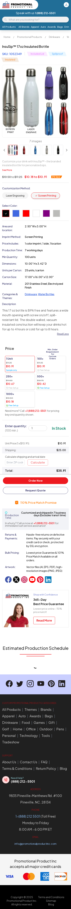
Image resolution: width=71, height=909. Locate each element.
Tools (45, 735)
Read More (44, 620)
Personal (9, 735)
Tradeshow (10, 742)
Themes (30, 709)
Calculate (38, 462)
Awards (51, 27)
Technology (29, 735)
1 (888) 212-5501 (45, 13)
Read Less (63, 333)
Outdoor (46, 729)
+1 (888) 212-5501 (35, 410)
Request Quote (35, 490)
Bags (60, 27)
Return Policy (46, 768)
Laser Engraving (15, 195)
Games (39, 722)
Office (31, 729)
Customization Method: (16, 188)
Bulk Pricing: (12, 552)
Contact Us (28, 762)
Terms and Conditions (51, 897)
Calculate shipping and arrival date (25, 456)
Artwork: (10, 567)
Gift (52, 722)
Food (26, 722)
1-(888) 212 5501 (27, 816)
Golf (5, 729)
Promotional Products (29, 36)
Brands (46, 709)
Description (9, 304)
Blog (63, 768)
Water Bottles (46, 294)
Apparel (35, 27)
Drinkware (54, 36)
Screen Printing (45, 195)
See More (7, 170)
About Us (9, 762)
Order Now (35, 480)
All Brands (23, 27)
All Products (9, 27)
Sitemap (51, 900)
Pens (60, 729)
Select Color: (10, 205)
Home (7, 36)
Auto (43, 27)
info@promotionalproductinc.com (35, 843)
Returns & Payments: (11, 536)
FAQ (44, 762)
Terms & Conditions (17, 768)
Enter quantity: (16, 428)
